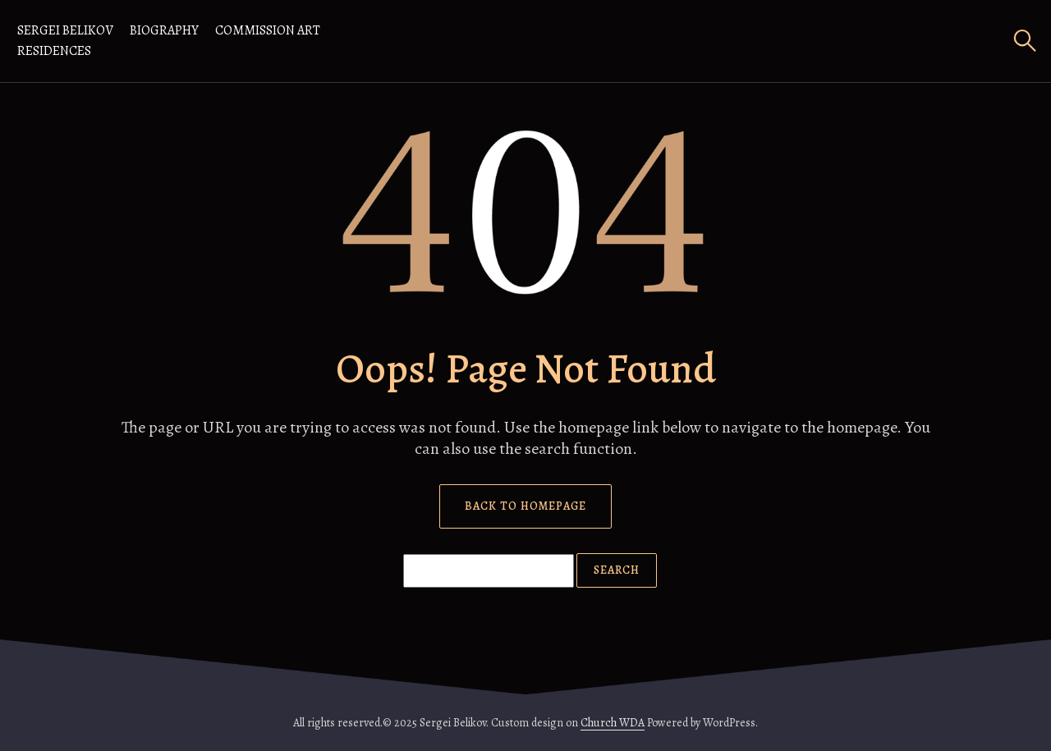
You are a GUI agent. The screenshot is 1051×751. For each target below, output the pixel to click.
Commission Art (267, 30)
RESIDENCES (54, 51)
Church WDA (613, 722)
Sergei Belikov (65, 30)
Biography (164, 30)
